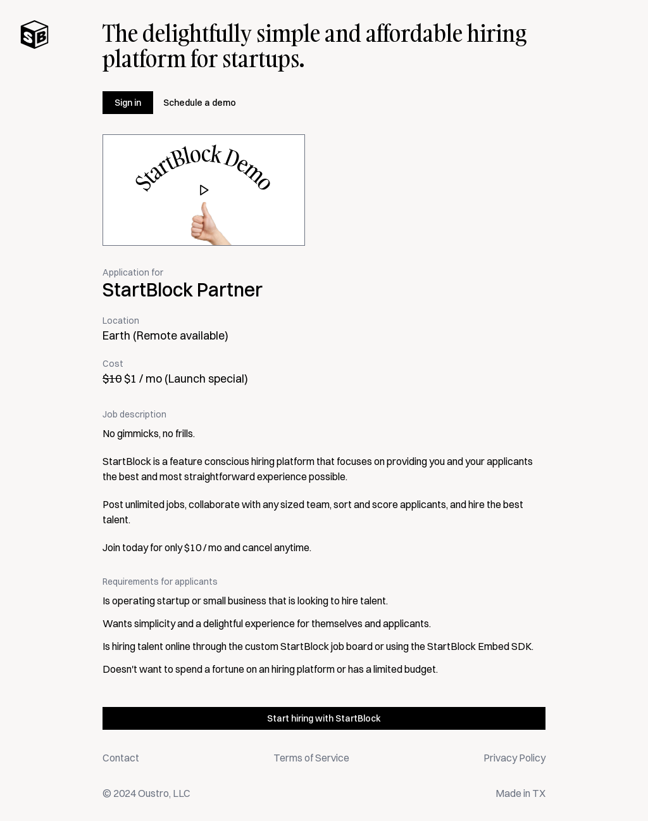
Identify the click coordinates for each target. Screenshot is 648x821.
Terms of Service (311, 757)
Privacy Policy (514, 757)
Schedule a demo (199, 102)
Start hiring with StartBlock (324, 718)
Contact (121, 757)
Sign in (128, 102)
